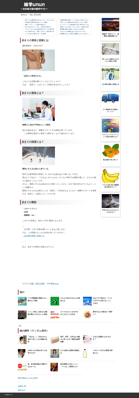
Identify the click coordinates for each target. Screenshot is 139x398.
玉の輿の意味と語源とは (110, 76)
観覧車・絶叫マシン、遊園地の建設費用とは (110, 27)
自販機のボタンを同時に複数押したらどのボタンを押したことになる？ (81, 34)
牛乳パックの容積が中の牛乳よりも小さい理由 (73, 22)
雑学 (7, 395)
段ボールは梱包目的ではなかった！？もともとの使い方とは (42, 20)
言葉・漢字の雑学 (35, 15)
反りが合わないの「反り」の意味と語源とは (38, 27)
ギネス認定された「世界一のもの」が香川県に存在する (41, 31)
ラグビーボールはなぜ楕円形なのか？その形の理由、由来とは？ (44, 29)
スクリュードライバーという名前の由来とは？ (110, 128)
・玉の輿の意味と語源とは (33, 235)
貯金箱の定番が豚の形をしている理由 (36, 22)
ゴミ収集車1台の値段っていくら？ (110, 102)
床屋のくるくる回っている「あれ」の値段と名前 (74, 27)
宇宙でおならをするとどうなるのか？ (110, 203)
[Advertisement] (40, 266)
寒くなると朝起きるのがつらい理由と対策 (110, 52)
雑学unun (24, 15)
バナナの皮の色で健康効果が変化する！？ (110, 178)
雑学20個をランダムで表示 (28, 378)
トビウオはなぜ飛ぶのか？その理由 (35, 34)
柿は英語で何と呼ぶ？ (110, 152)
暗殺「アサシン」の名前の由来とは (35, 24)
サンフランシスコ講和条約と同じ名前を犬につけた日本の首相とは (79, 24)
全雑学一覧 (22, 386)
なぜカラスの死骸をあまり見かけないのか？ (73, 31)
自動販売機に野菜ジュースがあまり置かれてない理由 (75, 20)
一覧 (19, 325)
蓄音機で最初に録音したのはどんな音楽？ (72, 29)
